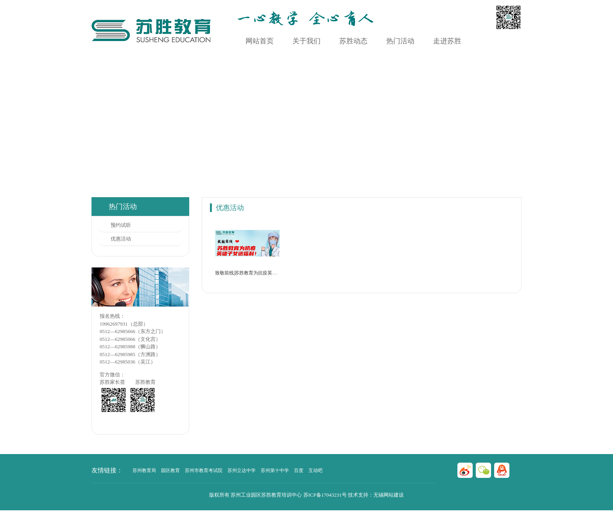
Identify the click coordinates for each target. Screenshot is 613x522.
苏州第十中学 (275, 470)
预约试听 (121, 225)
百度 (298, 470)
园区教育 (170, 470)
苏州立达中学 (242, 470)
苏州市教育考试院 (203, 470)
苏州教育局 (144, 470)
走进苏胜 (447, 41)
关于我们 (306, 41)
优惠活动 (121, 239)
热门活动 (400, 41)
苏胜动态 (353, 41)
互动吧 (315, 470)
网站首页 (260, 41)
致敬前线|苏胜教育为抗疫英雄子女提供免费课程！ (267, 273)
